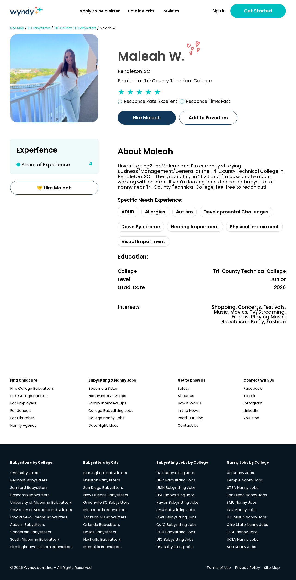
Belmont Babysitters (28, 480)
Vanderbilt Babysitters (30, 532)
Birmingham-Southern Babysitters (41, 546)
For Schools (20, 410)
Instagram (253, 403)
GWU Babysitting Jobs (176, 517)
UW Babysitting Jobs (175, 546)
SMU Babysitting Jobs (175, 509)
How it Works (189, 403)
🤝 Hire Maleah (54, 188)
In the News (188, 410)
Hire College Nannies (28, 395)
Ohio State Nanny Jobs (247, 524)
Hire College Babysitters (32, 388)
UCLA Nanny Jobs (242, 539)
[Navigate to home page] (26, 11)
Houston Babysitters (101, 480)
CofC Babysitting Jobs (176, 524)
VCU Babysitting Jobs (175, 532)
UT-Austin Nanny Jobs (247, 517)
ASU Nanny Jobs (241, 546)
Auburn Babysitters (27, 524)
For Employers (23, 403)
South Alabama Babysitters (35, 539)
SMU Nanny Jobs (242, 502)
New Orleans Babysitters (105, 495)
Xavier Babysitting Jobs (177, 502)
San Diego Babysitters (103, 487)
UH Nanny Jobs (240, 472)
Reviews (171, 11)
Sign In (219, 11)
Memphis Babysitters (102, 546)
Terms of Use (219, 567)
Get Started (258, 11)
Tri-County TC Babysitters (75, 28)
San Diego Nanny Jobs (247, 495)
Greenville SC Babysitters (106, 502)
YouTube (251, 418)
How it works (141, 11)
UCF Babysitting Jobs (175, 472)
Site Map (17, 28)
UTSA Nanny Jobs (242, 487)
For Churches (22, 418)
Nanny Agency (23, 425)
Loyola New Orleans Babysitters (39, 517)
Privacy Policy (247, 567)
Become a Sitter (103, 388)
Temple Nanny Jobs (245, 480)
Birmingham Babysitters (105, 472)
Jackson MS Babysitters (104, 517)
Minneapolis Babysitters (104, 509)
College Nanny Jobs (106, 418)
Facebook (253, 388)
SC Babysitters (39, 28)
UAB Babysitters (24, 472)
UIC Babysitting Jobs (175, 539)
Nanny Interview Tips (107, 395)
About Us (186, 395)
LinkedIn (251, 410)
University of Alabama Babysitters (41, 502)
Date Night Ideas (103, 425)
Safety (183, 388)
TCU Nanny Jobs (241, 509)
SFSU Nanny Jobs (242, 532)
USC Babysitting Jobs (175, 495)
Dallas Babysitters (99, 532)
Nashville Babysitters (102, 539)
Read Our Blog (190, 418)
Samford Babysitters (29, 487)
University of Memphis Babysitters (41, 509)
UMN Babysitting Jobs (176, 487)
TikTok (249, 395)
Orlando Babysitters (101, 524)
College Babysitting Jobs (110, 410)
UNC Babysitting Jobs (175, 480)
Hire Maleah (147, 117)
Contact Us (188, 425)
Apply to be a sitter (100, 11)
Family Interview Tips (107, 403)
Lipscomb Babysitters (29, 495)
